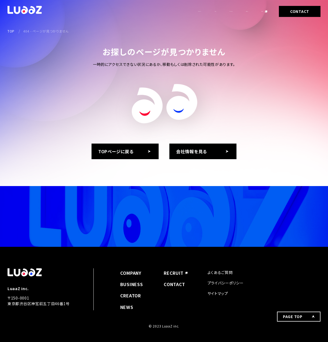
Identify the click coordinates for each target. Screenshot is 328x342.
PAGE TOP (293, 276)
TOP (11, 31)
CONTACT (299, 11)
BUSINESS (191, 11)
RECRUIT (254, 11)
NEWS (162, 11)
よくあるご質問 (220, 272)
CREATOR (223, 11)
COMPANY (133, 11)
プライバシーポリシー (225, 283)
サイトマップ (217, 293)
